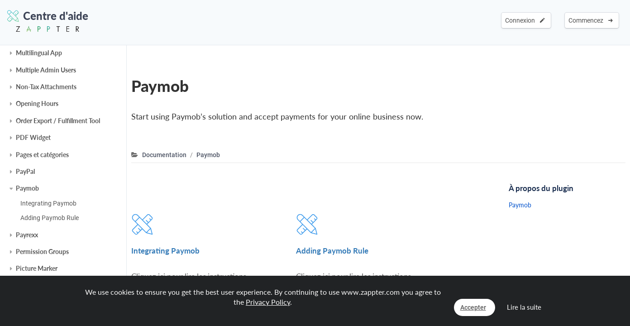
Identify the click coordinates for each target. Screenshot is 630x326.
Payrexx (27, 235)
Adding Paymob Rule (49, 217)
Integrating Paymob (48, 203)
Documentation (164, 154)
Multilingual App (39, 53)
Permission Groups (42, 251)
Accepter (473, 307)
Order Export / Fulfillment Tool (58, 121)
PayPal (25, 171)
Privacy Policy (268, 301)
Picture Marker (36, 268)
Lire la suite (524, 307)
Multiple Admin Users (46, 70)
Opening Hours (37, 103)
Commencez (590, 20)
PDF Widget (33, 137)
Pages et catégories (42, 154)
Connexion (525, 20)
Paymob (27, 188)
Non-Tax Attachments (46, 87)
